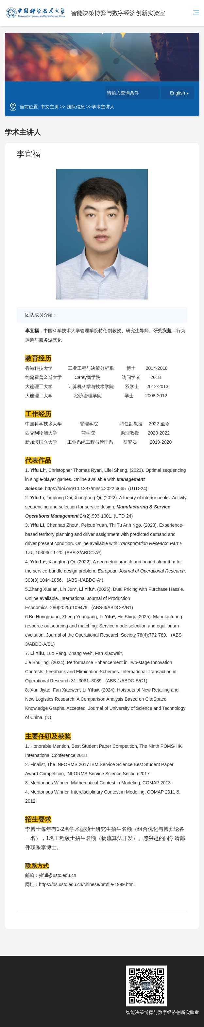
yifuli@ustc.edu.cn (57, 875)
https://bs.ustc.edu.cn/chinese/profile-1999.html (87, 884)
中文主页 (50, 106)
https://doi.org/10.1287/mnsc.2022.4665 (85, 488)
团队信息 (76, 106)
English (179, 92)
